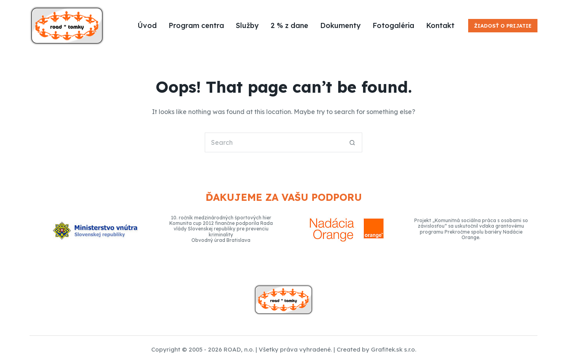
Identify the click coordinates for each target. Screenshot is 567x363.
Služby (247, 25)
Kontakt (440, 25)
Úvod (147, 25)
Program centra (196, 25)
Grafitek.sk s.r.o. (393, 349)
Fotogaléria (393, 25)
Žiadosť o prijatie (503, 25)
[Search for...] (274, 142)
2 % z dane (289, 25)
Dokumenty (340, 25)
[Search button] (352, 142)
